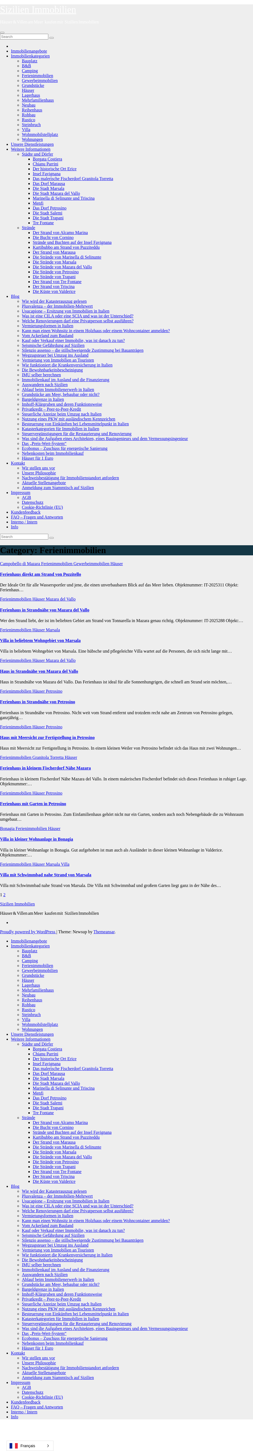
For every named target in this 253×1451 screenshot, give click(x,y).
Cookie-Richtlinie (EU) (42, 507)
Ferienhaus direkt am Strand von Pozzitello (40, 574)
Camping (30, 70)
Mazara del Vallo (61, 599)
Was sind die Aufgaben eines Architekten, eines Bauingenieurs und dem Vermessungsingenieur (105, 438)
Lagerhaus (31, 95)
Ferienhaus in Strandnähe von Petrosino (37, 701)
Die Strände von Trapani (54, 276)
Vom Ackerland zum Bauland (47, 335)
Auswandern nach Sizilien (45, 384)
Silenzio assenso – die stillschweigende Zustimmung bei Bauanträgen (83, 350)
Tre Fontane (43, 222)
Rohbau (28, 115)
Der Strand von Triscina (54, 286)
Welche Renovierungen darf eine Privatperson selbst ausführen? (77, 321)
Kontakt (18, 463)
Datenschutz (32, 502)
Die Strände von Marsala (54, 262)
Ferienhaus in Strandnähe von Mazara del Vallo (44, 610)
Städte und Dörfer (37, 154)
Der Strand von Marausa (54, 252)
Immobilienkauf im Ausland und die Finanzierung (65, 379)
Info (14, 527)
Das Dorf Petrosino (50, 208)
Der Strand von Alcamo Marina (60, 232)
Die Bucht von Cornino (53, 237)
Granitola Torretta (48, 757)
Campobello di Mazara (20, 563)
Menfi (38, 203)
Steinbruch (31, 124)
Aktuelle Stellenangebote (44, 482)
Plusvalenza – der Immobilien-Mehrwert (57, 306)
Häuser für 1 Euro (37, 458)
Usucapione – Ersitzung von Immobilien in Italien (65, 311)
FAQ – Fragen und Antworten (37, 517)
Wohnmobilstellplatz (40, 134)
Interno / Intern (24, 522)
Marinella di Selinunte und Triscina (64, 198)
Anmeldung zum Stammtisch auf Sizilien (58, 487)
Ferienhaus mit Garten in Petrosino (33, 803)
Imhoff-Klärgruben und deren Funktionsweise (62, 404)
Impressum (20, 492)
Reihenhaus (32, 110)
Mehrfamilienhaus (38, 100)
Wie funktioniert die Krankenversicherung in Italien (67, 365)
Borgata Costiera (47, 159)
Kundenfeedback (25, 512)
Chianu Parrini (45, 164)
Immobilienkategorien (30, 56)
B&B (26, 65)
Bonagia (8, 828)
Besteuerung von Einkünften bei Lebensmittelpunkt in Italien (75, 424)
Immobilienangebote (29, 51)
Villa (26, 129)
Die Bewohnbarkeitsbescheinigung (52, 370)
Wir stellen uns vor (38, 468)
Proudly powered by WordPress (28, 931)
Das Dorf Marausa (49, 183)
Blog (15, 296)
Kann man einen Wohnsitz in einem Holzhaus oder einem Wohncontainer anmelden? (96, 330)
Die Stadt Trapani (48, 218)
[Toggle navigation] (2, 33)
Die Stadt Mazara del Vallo (56, 193)
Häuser (28, 90)
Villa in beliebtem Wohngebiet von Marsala (40, 640)
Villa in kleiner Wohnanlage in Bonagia (36, 839)
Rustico (28, 119)
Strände (28, 227)
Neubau (28, 105)
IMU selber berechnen (41, 374)
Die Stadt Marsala (48, 188)
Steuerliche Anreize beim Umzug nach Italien (62, 414)
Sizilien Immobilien (38, 9)
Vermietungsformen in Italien (47, 325)
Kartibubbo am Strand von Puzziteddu (66, 247)
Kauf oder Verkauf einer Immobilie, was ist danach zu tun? (73, 340)
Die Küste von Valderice (54, 291)
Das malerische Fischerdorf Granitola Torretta (73, 178)
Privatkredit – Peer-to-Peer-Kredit (51, 409)
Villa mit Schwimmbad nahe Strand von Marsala (45, 875)
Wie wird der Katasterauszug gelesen (54, 301)
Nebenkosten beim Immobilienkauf (53, 453)
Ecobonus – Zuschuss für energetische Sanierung (65, 448)
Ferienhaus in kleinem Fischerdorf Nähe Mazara (45, 768)
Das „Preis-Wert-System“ (44, 443)
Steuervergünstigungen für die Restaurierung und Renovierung (77, 433)
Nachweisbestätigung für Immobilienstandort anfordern (70, 477)
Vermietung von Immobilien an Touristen (58, 360)
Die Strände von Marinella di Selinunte (67, 257)
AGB (26, 497)
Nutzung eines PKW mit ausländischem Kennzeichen (68, 419)
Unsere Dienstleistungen (32, 144)
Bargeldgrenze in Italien (43, 399)
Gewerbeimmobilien (40, 80)
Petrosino (54, 691)
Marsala (53, 630)
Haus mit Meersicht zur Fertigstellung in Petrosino (47, 737)
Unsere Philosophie (39, 473)
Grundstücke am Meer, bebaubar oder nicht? (61, 394)
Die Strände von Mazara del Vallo (62, 267)
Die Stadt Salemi (47, 213)
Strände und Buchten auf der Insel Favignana (72, 242)
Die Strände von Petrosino (56, 271)
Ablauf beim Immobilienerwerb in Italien (58, 389)
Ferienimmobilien (37, 75)
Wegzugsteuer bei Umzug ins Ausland (55, 355)
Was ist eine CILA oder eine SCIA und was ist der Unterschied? (77, 316)
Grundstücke (33, 85)
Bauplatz (29, 61)
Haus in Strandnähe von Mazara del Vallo (39, 671)
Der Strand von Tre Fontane (57, 281)
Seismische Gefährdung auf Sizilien (53, 345)
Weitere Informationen (30, 149)
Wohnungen (32, 139)
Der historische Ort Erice (54, 168)
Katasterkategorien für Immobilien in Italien (60, 428)
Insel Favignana (47, 173)
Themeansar (103, 931)
